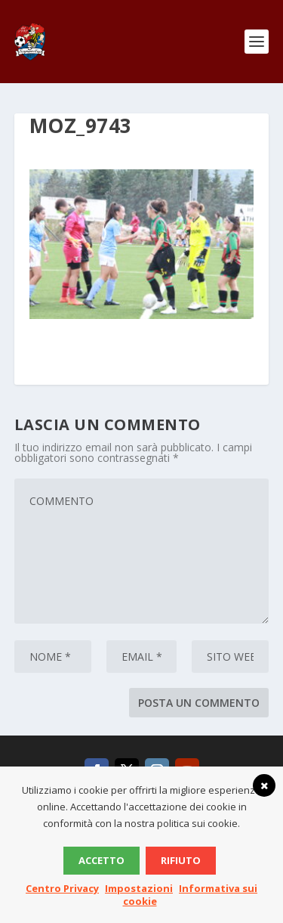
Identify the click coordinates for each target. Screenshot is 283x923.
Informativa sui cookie (190, 894)
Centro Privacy (62, 888)
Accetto (101, 860)
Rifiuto (181, 860)
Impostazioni (139, 888)
